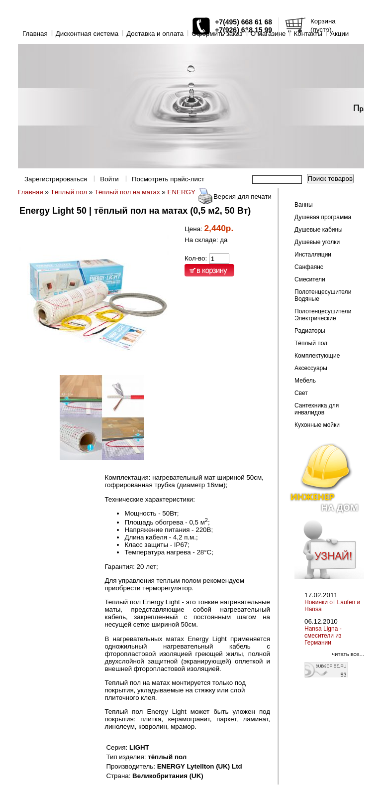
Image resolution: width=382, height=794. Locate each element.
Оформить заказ (217, 33)
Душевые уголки (317, 242)
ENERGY (181, 192)
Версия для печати (242, 196)
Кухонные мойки (317, 424)
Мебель (305, 380)
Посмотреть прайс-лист (168, 179)
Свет (301, 393)
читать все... (348, 654)
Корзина (323, 21)
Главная (35, 33)
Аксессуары (310, 368)
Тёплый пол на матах (127, 192)
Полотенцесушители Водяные (322, 295)
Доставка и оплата (155, 33)
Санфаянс (308, 267)
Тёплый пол (69, 192)
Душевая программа (322, 217)
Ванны (303, 204)
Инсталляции (312, 254)
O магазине (268, 33)
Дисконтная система (87, 33)
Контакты (307, 33)
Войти (109, 179)
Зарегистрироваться (55, 179)
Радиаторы (309, 330)
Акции (339, 33)
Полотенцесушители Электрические (322, 315)
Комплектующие (317, 355)
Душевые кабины (318, 229)
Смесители (309, 279)
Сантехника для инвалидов (316, 409)
